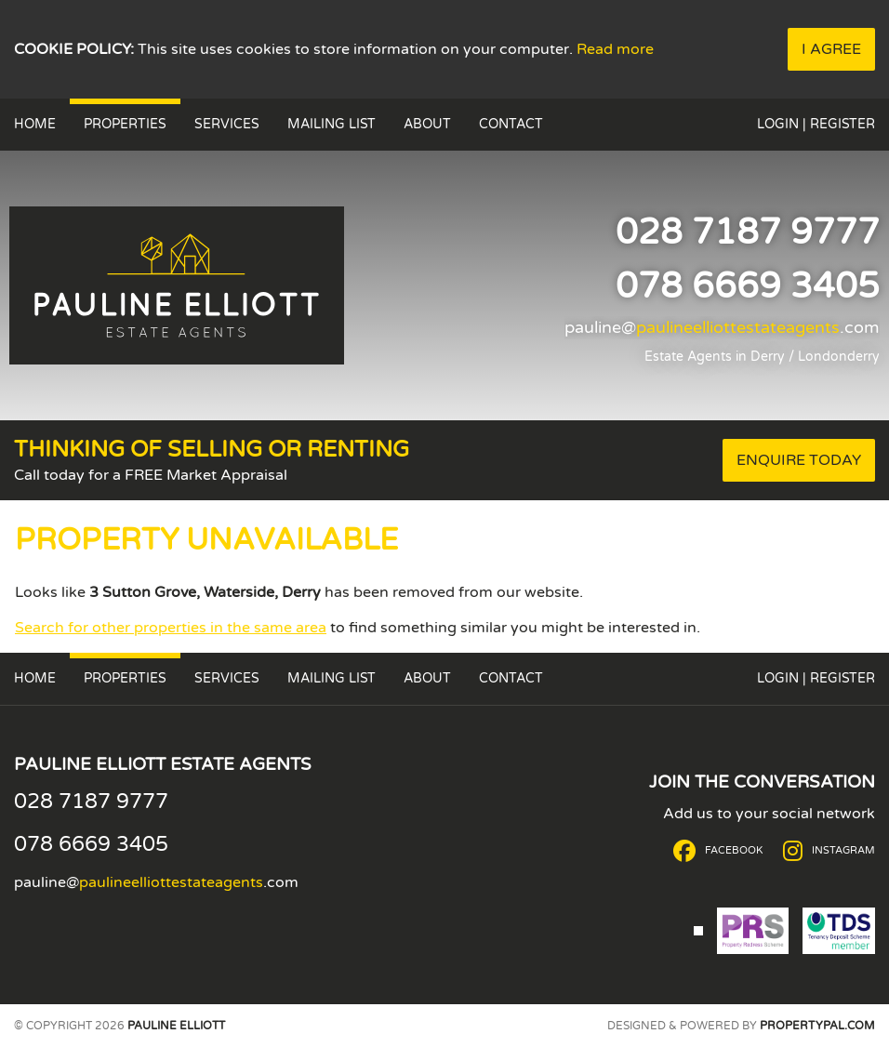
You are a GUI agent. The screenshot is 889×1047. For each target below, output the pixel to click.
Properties (125, 124)
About (427, 124)
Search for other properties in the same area (170, 627)
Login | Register (816, 124)
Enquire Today (798, 460)
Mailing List (331, 124)
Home (35, 124)
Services (226, 124)
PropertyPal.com (817, 1025)
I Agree (831, 49)
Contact (511, 124)
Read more (615, 49)
